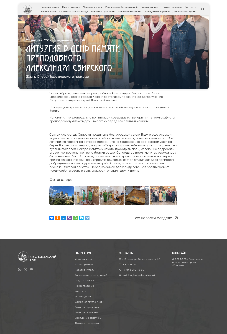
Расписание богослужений (121, 6)
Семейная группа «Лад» (73, 11)
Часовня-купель (92, 6)
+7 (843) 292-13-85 (133, 269)
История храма (50, 6)
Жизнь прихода (71, 6)
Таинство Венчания (129, 11)
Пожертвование (172, 6)
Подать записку (150, 6)
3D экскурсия (48, 11)
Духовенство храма (184, 11)
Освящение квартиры (157, 11)
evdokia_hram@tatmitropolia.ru (140, 275)
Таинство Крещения (103, 11)
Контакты (190, 6)
